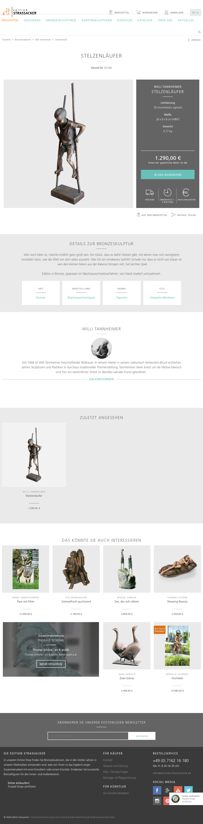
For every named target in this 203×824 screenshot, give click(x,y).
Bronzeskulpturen (61, 20)
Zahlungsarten (187, 195)
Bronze (40, 297)
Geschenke (32, 20)
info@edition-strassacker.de (172, 773)
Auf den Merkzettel (152, 215)
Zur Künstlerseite (101, 379)
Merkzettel (119, 12)
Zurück (194, 40)
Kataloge (145, 20)
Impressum (101, 817)
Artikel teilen (183, 215)
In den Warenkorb (168, 174)
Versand (149, 195)
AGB (92, 817)
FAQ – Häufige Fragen (115, 771)
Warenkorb (147, 13)
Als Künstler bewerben (116, 793)
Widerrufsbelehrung (78, 817)
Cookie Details (60, 817)
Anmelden (173, 12)
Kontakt (107, 760)
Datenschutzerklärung (41, 817)
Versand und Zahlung (115, 766)
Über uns (165, 20)
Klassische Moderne (162, 297)
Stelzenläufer (61, 39)
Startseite (6, 39)
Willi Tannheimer (43, 39)
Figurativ (121, 297)
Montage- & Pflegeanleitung (119, 777)
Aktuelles (186, 20)
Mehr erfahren (51, 664)
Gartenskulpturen (97, 20)
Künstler (124, 20)
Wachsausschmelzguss (81, 297)
